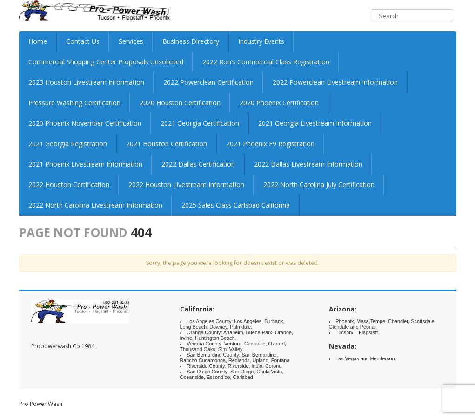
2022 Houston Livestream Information (186, 184)
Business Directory (190, 41)
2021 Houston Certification (166, 143)
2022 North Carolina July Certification (319, 184)
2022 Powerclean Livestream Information (335, 82)
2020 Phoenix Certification (279, 102)
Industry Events (261, 41)
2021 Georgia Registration (67, 143)
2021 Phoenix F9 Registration (270, 143)
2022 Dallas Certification (198, 164)
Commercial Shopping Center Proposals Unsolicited (105, 61)
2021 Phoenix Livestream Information (85, 164)
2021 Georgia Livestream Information (315, 123)
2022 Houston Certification (68, 184)
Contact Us (83, 41)
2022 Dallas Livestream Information (308, 164)
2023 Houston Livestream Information (86, 82)
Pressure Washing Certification (74, 102)
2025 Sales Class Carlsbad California (235, 205)
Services (131, 41)
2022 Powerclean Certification (208, 82)
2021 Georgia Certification (200, 123)
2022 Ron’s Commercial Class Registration (265, 61)
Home (37, 41)
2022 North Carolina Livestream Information (95, 205)
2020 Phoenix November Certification (84, 123)
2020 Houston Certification (180, 102)
